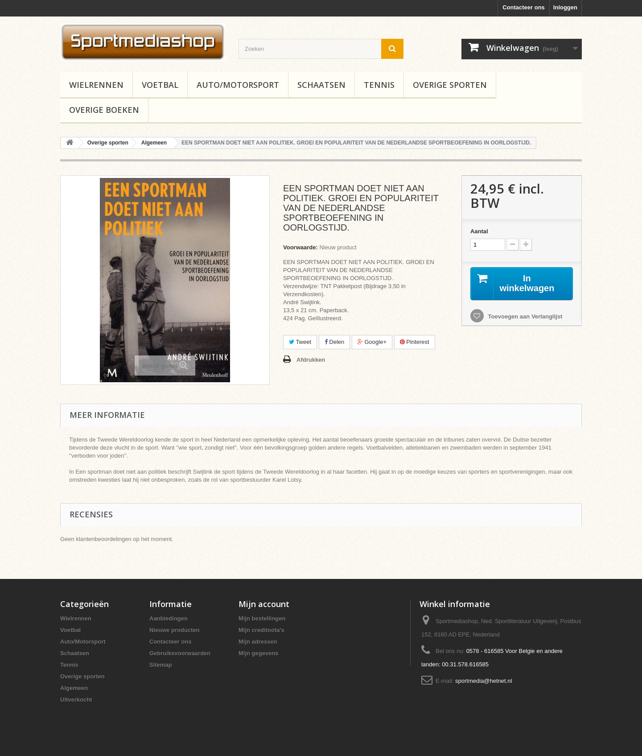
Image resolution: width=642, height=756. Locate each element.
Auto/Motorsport (238, 84)
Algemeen (74, 688)
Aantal (479, 231)
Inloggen (565, 7)
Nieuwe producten (174, 630)
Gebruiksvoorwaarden (179, 653)
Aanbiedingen (168, 618)
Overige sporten (450, 84)
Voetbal (160, 84)
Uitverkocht (76, 699)
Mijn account (264, 604)
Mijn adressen (258, 641)
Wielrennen (96, 84)
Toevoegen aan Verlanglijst (524, 316)
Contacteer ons (523, 7)
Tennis (379, 84)
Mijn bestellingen (262, 618)
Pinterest (414, 342)
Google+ (372, 342)
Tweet (300, 342)
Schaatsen (321, 84)
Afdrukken (310, 359)
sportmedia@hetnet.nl (483, 681)
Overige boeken (104, 109)
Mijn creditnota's (261, 630)
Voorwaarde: (300, 247)
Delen (335, 342)
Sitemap (160, 664)
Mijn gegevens (259, 653)
